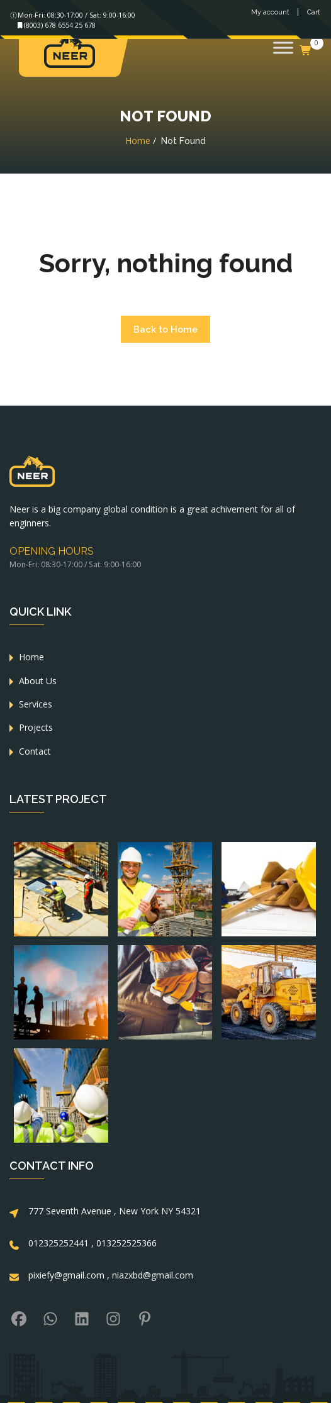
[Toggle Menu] (283, 47)
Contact (35, 751)
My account (270, 12)
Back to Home (165, 329)
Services (35, 704)
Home (137, 141)
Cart (313, 12)
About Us (38, 681)
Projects (36, 727)
